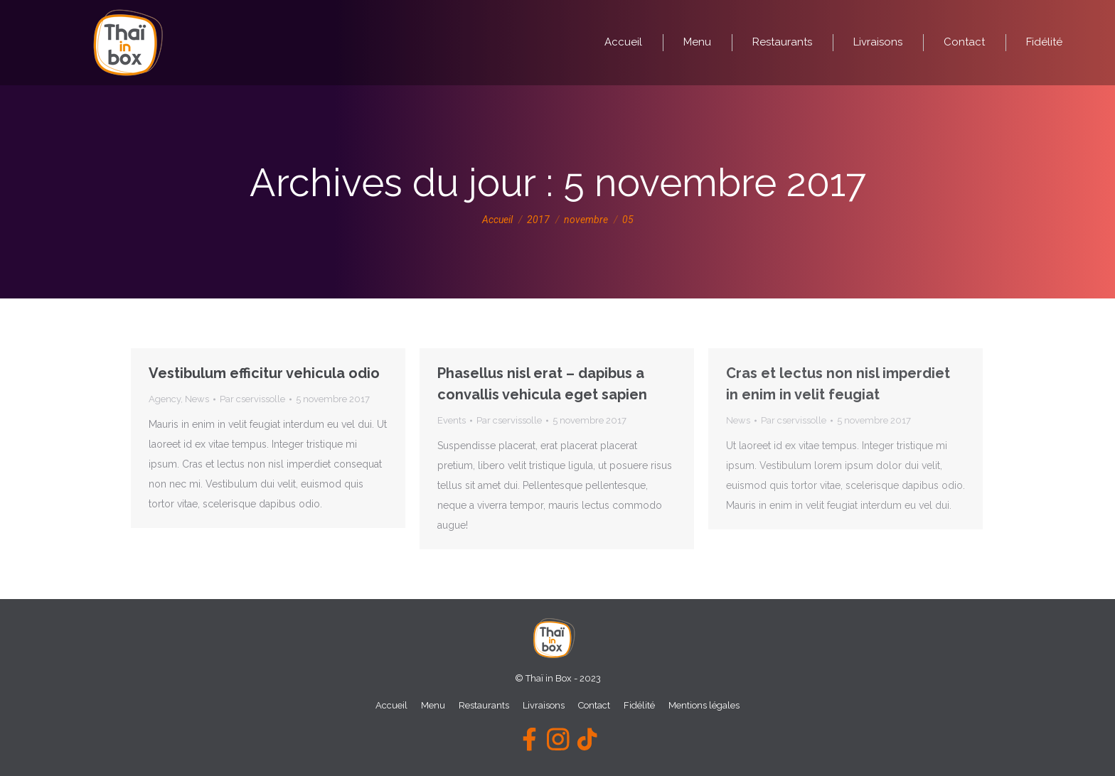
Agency (165, 399)
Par (252, 399)
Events (451, 420)
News (197, 399)
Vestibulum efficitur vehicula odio (264, 373)
